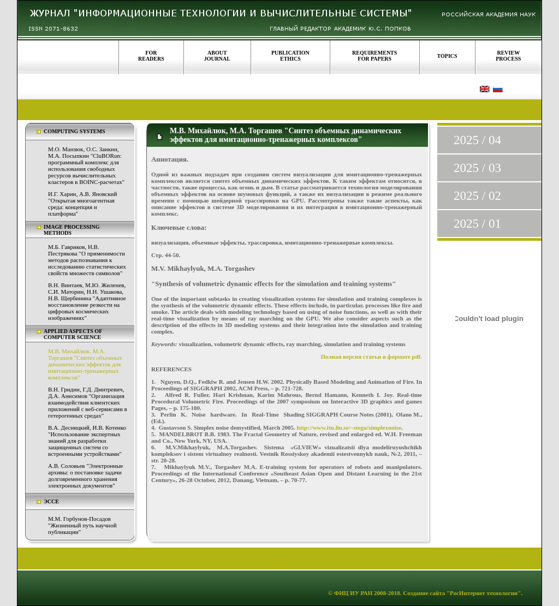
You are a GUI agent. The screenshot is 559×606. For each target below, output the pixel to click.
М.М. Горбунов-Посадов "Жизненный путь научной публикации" (82, 525)
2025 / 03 (477, 168)
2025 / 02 (477, 196)
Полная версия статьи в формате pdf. (372, 356)
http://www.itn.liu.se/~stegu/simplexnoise (349, 427)
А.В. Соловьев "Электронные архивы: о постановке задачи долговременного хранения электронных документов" (85, 475)
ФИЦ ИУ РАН (353, 593)
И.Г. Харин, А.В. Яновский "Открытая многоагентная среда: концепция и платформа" (82, 204)
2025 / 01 (477, 223)
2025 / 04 (477, 140)
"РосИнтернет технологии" (483, 593)
